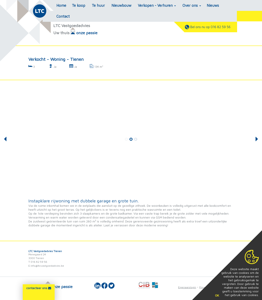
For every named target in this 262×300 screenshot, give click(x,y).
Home (61, 5)
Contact (63, 16)
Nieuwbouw (121, 5)
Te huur (98, 5)
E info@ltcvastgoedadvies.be (46, 265)
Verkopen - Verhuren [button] (157, 5)
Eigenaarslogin (187, 287)
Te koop (78, 5)
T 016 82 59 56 (37, 261)
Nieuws (213, 5)
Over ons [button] (191, 5)
